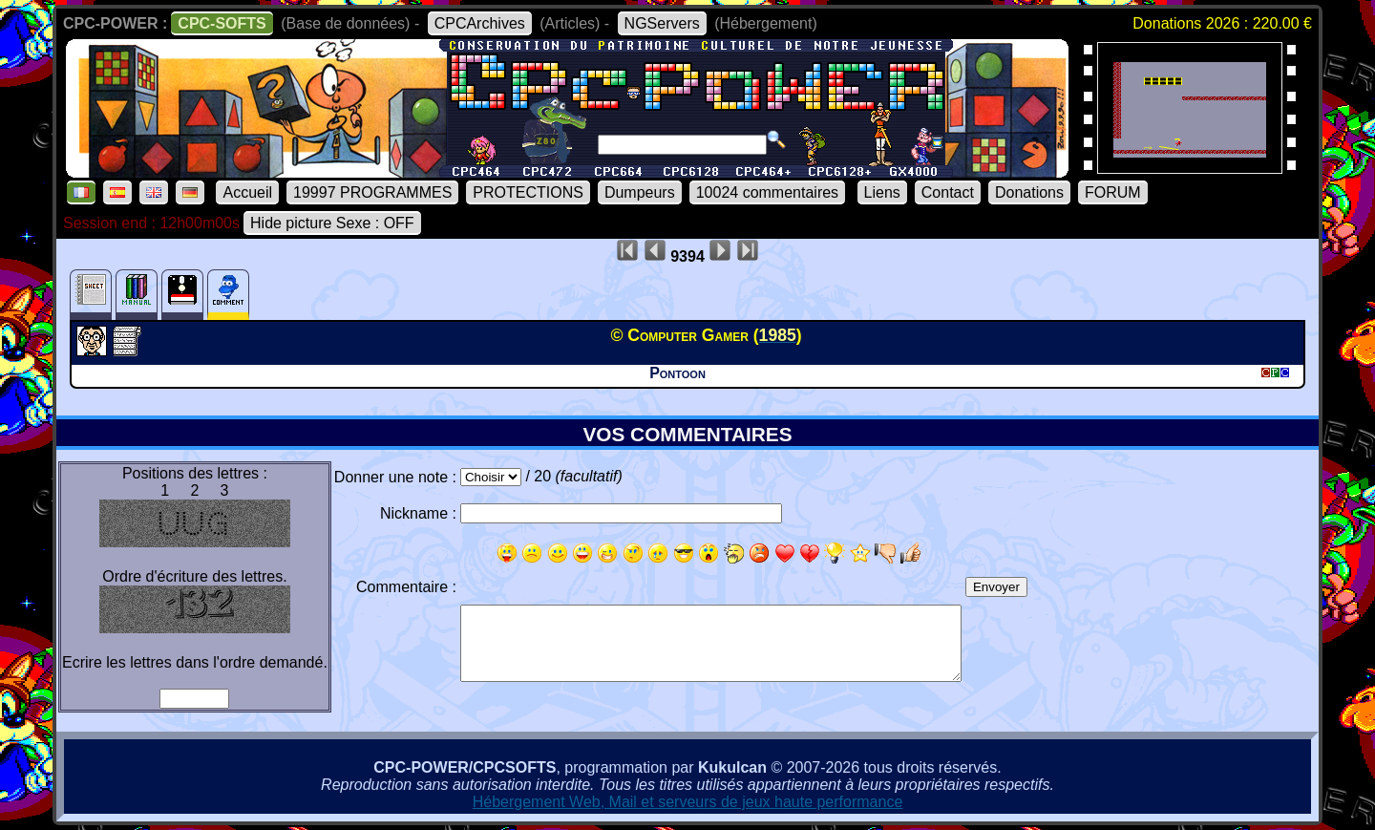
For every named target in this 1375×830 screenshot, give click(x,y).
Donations (1029, 192)
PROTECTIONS (528, 192)
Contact (947, 192)
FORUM (1113, 192)
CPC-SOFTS (221, 23)
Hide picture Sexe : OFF (332, 223)
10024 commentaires (767, 192)
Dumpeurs (639, 192)
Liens (882, 192)
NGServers (662, 23)
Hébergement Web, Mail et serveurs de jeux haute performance (688, 802)
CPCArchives (479, 23)
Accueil (247, 192)
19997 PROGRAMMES (372, 192)
